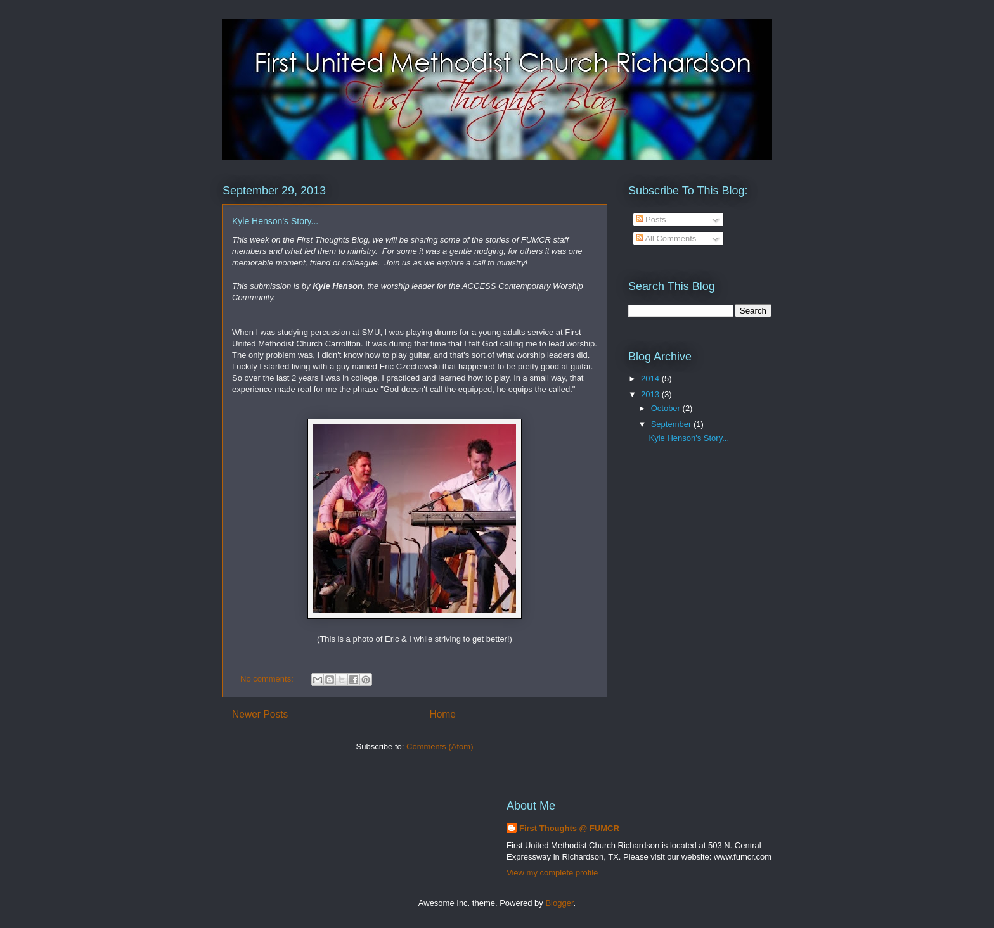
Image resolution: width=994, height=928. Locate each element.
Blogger (559, 903)
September (672, 424)
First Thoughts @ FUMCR (569, 828)
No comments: (267, 678)
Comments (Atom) (439, 746)
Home (442, 714)
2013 (651, 394)
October (667, 408)
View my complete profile (552, 872)
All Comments (666, 238)
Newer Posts (260, 714)
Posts (651, 219)
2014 (651, 378)
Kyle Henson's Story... (275, 221)
